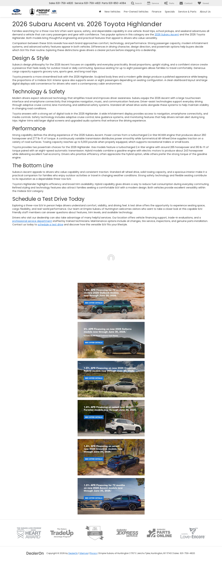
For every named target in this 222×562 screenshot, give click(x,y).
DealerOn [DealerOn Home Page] (73, 553)
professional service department (32, 221)
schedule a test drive (50, 224)
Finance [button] (156, 11)
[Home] (100, 11)
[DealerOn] (35, 553)
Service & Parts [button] (187, 11)
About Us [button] (205, 11)
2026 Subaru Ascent (167, 34)
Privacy (93, 553)
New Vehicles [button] (112, 11)
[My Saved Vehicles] (203, 3)
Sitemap (83, 553)
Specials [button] (170, 11)
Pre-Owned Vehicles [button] (136, 11)
